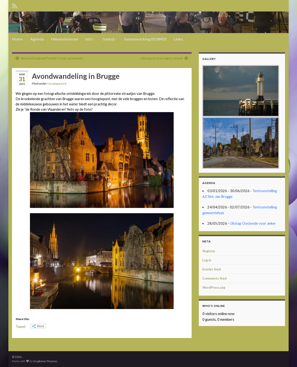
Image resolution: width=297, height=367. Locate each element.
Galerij (110, 39)
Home (17, 39)
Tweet (21, 327)
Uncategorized (56, 83)
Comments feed (214, 278)
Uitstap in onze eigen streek (162, 58)
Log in (206, 260)
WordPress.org (213, 287)
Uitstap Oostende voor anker (253, 223)
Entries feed (211, 269)
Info (90, 39)
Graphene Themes (45, 361)
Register (208, 251)
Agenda (37, 39)
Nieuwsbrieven (64, 39)
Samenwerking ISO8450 (145, 39)
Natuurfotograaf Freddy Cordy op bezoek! (52, 58)
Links (178, 39)
